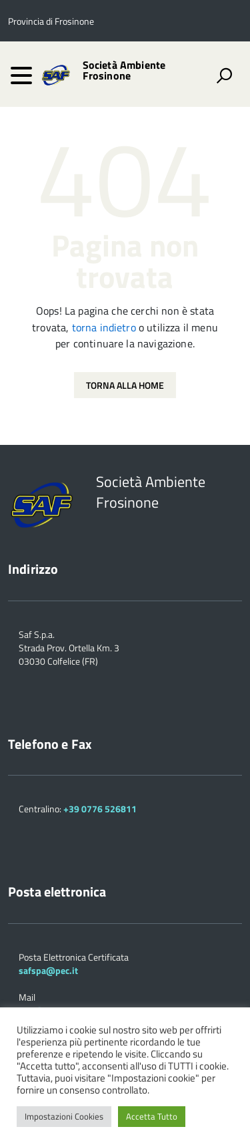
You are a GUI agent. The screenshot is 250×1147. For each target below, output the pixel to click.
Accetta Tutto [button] (151, 1116)
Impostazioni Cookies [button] (64, 1116)
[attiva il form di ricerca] (224, 75)
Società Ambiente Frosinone (124, 70)
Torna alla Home (125, 385)
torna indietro (104, 327)
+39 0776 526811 (100, 809)
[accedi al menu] (21, 75)
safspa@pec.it (48, 970)
